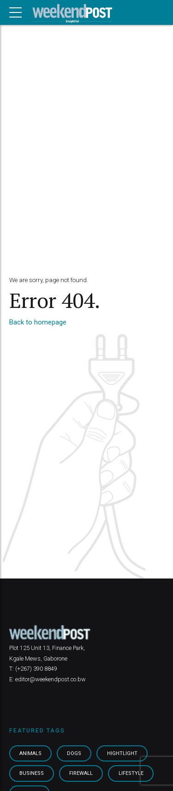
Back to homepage (37, 322)
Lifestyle (131, 774)
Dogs (76, 753)
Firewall (82, 774)
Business (32, 774)
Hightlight (124, 753)
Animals (31, 753)
